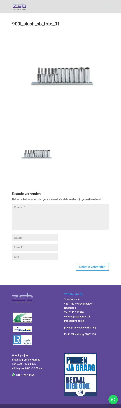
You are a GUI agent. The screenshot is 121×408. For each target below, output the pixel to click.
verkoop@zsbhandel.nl (77, 316)
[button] (113, 399)
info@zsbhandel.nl (74, 320)
